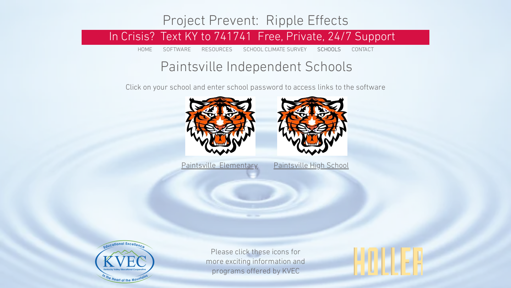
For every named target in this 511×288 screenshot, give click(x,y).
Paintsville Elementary (219, 166)
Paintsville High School (311, 166)
